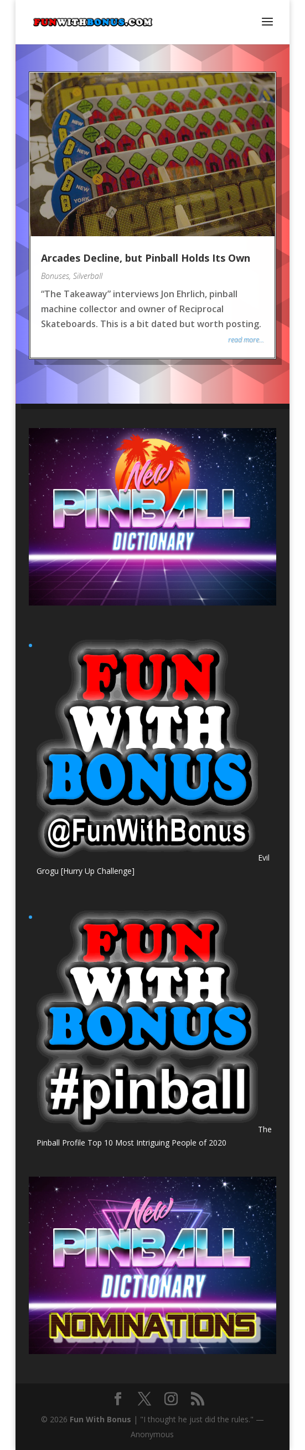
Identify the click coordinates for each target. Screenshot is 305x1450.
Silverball (87, 276)
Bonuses (55, 276)
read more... (246, 339)
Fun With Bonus (100, 1419)
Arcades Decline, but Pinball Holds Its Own (145, 257)
